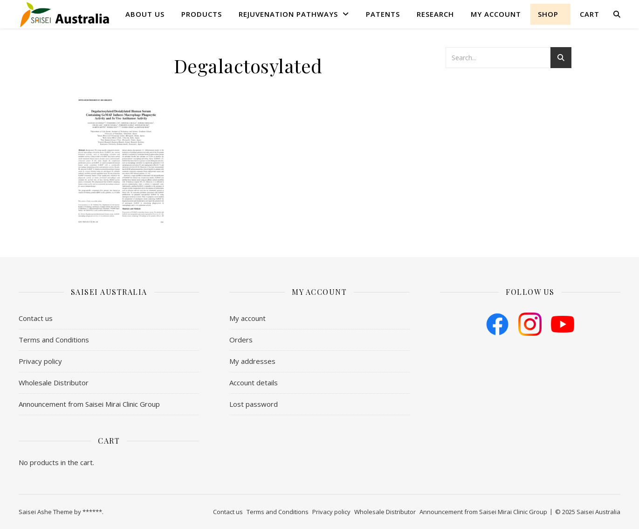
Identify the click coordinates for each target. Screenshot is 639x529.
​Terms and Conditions (54, 339)
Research (435, 14)
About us (145, 14)
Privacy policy (40, 361)
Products (201, 14)
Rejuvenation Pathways (288, 14)
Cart (589, 14)
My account (496, 14)
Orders (241, 339)
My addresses (252, 361)
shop (548, 14)
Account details (253, 382)
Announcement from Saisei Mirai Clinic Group (89, 404)
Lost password (253, 404)
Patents (383, 14)
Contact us (36, 318)
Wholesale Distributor (54, 382)
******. (92, 512)
